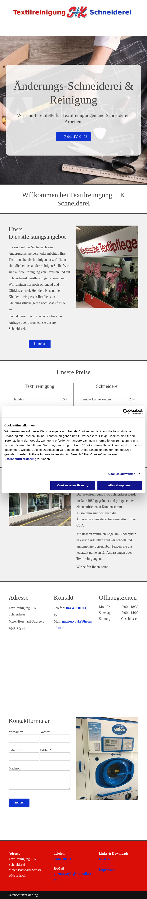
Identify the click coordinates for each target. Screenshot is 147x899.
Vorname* (16, 732)
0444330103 (62, 859)
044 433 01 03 (76, 608)
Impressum (107, 870)
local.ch (104, 859)
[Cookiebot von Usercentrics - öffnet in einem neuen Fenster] (126, 411)
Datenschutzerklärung (20, 459)
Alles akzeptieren (120, 485)
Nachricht (15, 768)
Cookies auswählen (121, 473)
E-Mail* (45, 750)
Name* (45, 732)
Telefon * (15, 750)
